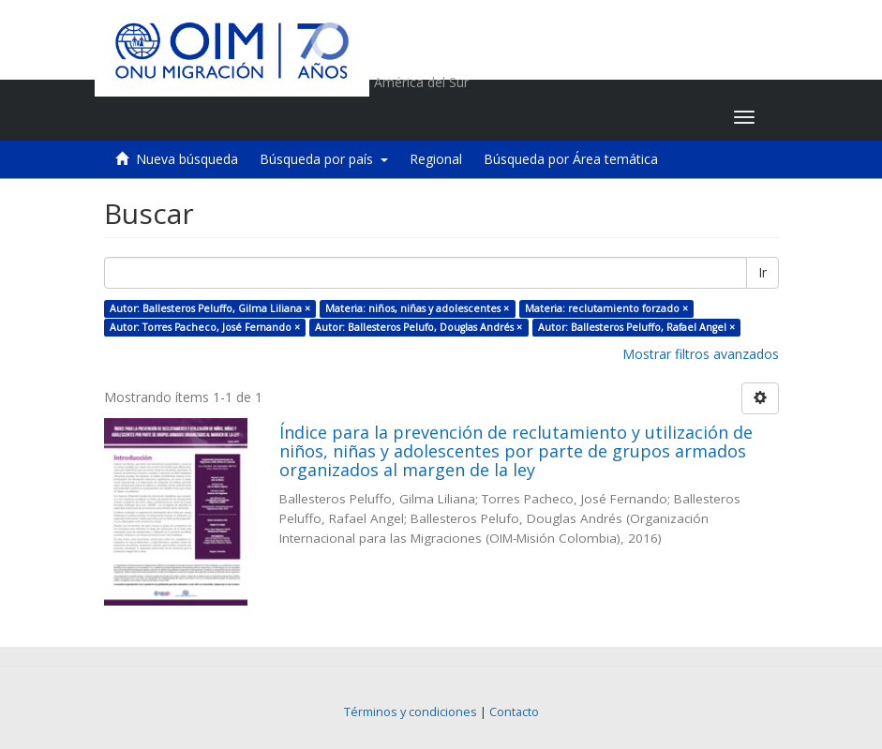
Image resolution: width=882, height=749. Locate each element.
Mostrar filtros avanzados (700, 354)
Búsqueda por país (324, 159)
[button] (602, 117)
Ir (762, 272)
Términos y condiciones (410, 712)
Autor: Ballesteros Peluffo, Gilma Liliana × (210, 308)
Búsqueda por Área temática (571, 159)
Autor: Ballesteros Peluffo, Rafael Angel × (636, 327)
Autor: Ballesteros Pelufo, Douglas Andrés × (418, 327)
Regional (436, 159)
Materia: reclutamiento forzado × (606, 308)
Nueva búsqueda (187, 159)
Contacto (514, 712)
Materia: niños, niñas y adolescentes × (417, 308)
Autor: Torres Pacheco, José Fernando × (205, 327)
